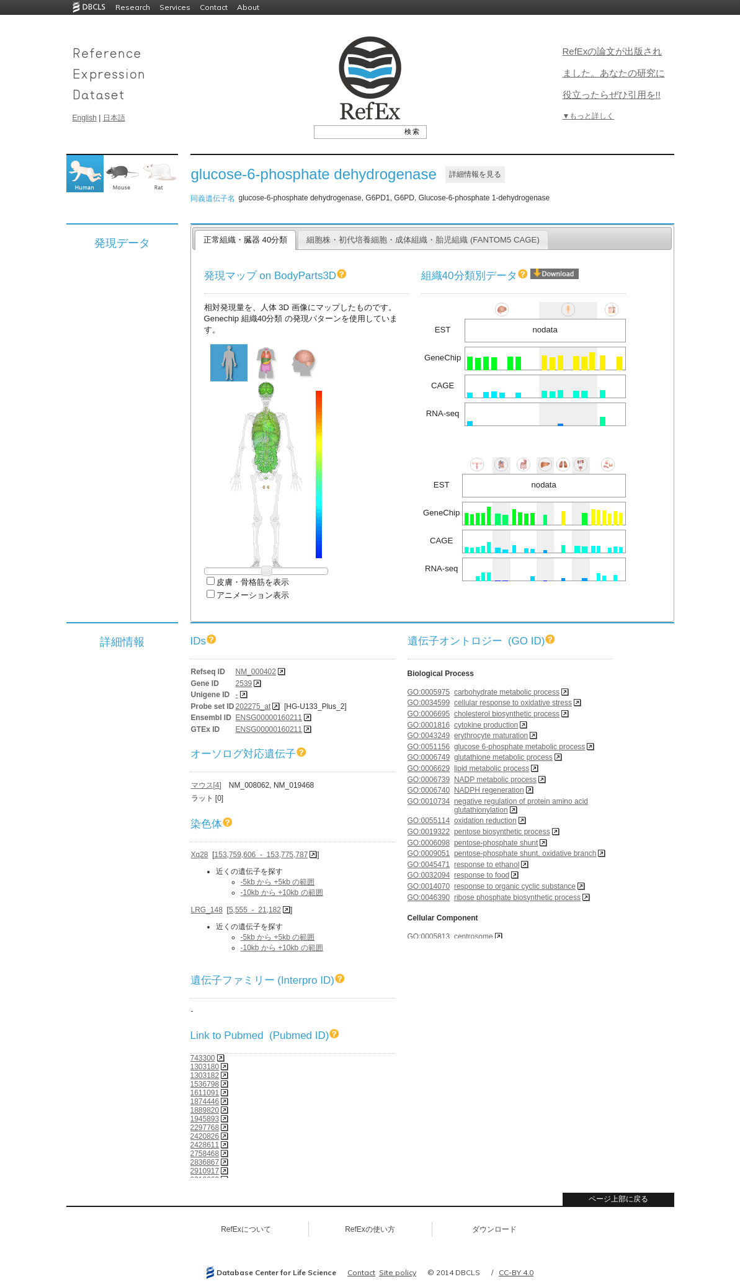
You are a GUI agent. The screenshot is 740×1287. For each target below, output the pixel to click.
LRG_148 (207, 910)
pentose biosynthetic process (502, 831)
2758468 (205, 1153)
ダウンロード (494, 1229)
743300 (202, 1058)
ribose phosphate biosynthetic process (517, 897)
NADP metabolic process (495, 779)
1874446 (205, 1101)
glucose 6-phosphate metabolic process (519, 746)
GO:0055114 (429, 820)
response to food (481, 875)
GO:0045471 (429, 864)
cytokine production (486, 725)
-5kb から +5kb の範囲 (278, 882)
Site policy (397, 1272)
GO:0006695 (429, 714)
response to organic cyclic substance (515, 886)
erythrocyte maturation (491, 735)
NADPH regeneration (489, 790)
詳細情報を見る (475, 174)
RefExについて (246, 1229)
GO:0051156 (429, 746)
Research (132, 7)
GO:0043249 (429, 735)
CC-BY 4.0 (516, 1272)
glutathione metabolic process (503, 757)
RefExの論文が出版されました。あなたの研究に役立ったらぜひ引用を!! (614, 73)
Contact (214, 7)
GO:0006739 (429, 779)
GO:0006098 (429, 843)
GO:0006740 (429, 790)
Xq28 (199, 854)
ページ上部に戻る (618, 1199)
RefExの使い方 (370, 1229)
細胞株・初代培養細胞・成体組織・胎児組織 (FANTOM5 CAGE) (423, 239)
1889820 (205, 1110)
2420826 (205, 1136)
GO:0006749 (429, 757)
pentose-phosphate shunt (496, 843)
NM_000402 (256, 671)
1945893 (205, 1119)
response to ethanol (486, 864)
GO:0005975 (429, 692)
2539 (244, 683)
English (85, 118)
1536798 (205, 1084)
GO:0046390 (429, 897)
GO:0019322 (429, 831)
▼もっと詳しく (589, 116)
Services (174, 7)
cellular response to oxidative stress (513, 702)
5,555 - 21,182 (255, 910)
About (248, 7)
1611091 (205, 1093)
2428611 (205, 1145)
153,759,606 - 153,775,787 (261, 854)
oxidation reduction (485, 820)
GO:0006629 (429, 768)
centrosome (473, 936)
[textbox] (356, 131)
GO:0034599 (429, 702)
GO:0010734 (429, 801)
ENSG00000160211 (269, 717)
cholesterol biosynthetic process (506, 714)
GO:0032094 (429, 875)
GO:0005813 (429, 936)
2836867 (205, 1162)
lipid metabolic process (491, 768)
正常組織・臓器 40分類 (245, 239)
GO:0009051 (429, 853)
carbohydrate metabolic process (506, 692)
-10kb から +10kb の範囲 (282, 892)
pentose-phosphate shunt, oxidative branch (525, 853)
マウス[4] (206, 785)
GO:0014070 (429, 886)
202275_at (253, 706)
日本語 (114, 118)
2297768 (205, 1127)
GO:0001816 (429, 725)
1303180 (205, 1066)
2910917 (205, 1171)
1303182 (205, 1075)
